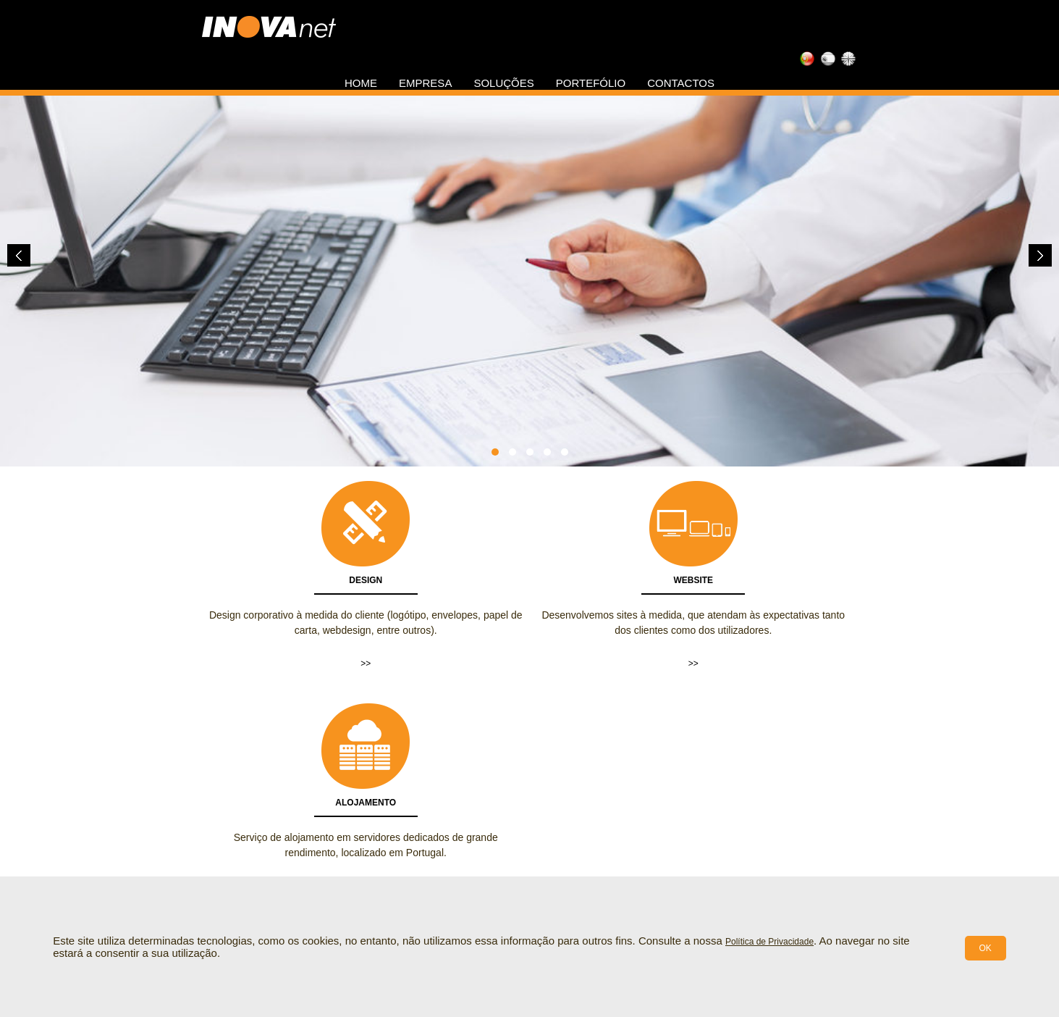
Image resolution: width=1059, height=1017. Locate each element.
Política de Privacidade (769, 942)
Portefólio (590, 83)
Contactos (680, 83)
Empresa (425, 83)
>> (365, 663)
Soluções (503, 83)
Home (361, 83)
